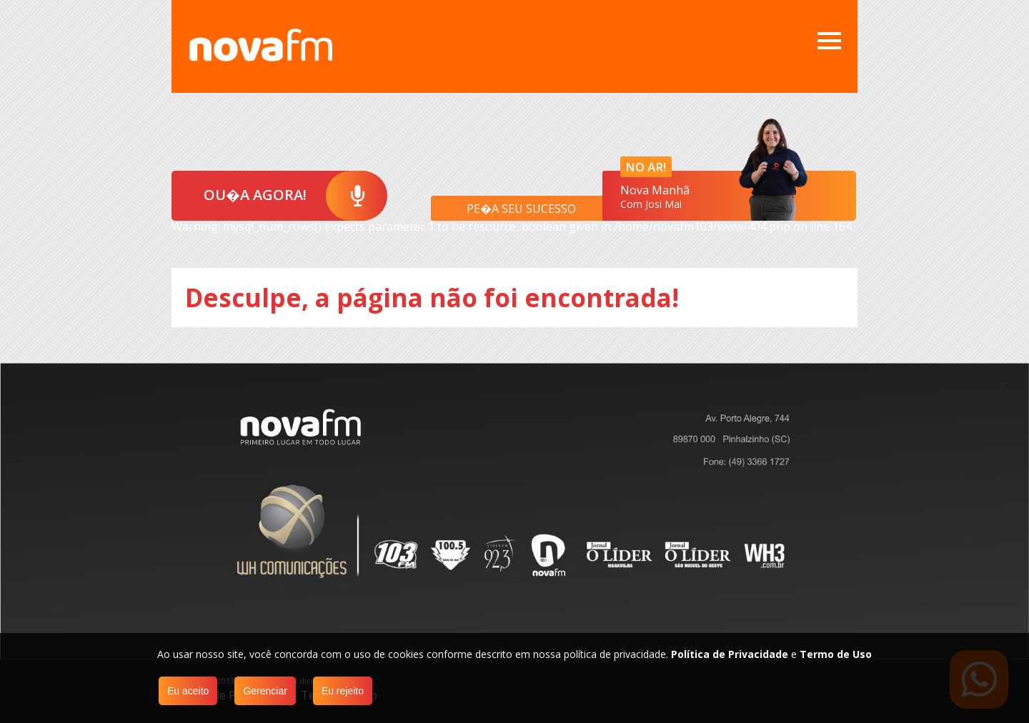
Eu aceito (188, 691)
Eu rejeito (343, 691)
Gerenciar (265, 691)
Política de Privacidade (729, 654)
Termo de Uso (836, 654)
